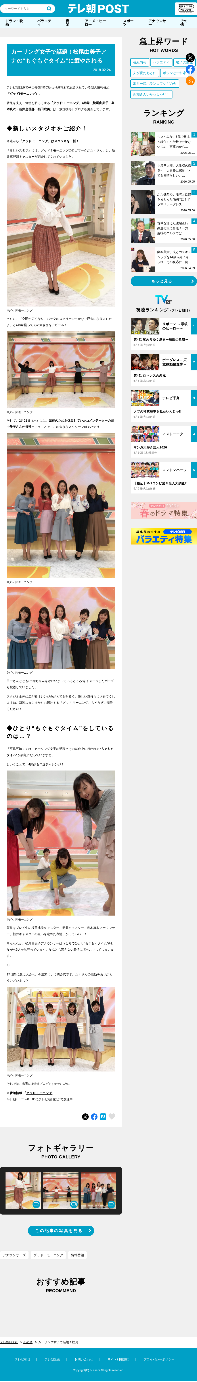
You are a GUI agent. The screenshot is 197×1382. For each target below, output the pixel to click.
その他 (183, 22)
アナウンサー (157, 22)
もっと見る (162, 281)
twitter (190, 57)
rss (190, 80)
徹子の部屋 (184, 62)
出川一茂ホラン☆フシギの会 (154, 83)
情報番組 (77, 1255)
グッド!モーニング (39, 1093)
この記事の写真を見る (59, 1231)
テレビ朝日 (22, 1359)
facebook (190, 69)
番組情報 (139, 62)
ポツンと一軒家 (174, 73)
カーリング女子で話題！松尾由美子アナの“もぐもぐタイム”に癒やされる (62, 1342)
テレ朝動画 (52, 1359)
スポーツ (128, 22)
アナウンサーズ (14, 1255)
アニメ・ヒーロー (95, 22)
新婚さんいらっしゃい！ (151, 94)
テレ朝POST (98, 9)
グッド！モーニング (48, 1255)
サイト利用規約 (118, 1359)
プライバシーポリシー (158, 1359)
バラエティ (44, 22)
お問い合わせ (84, 1359)
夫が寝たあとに (144, 73)
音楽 (67, 22)
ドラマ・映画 (14, 22)
